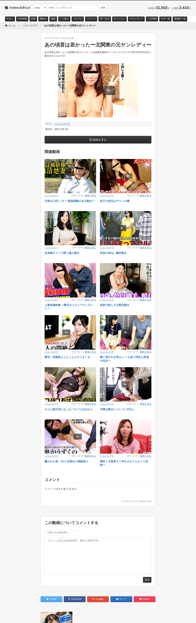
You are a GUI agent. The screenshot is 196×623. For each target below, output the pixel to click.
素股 (53, 18)
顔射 (33, 18)
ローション (119, 18)
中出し (10, 18)
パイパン (91, 18)
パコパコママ (62, 123)
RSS (48, 617)
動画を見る (99, 139)
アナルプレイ (136, 18)
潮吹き (43, 18)
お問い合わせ (15, 617)
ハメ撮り (64, 18)
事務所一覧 (180, 18)
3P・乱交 (105, 18)
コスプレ (77, 18)
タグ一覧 (165, 18)
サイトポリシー (33, 617)
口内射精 (22, 18)
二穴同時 (152, 18)
